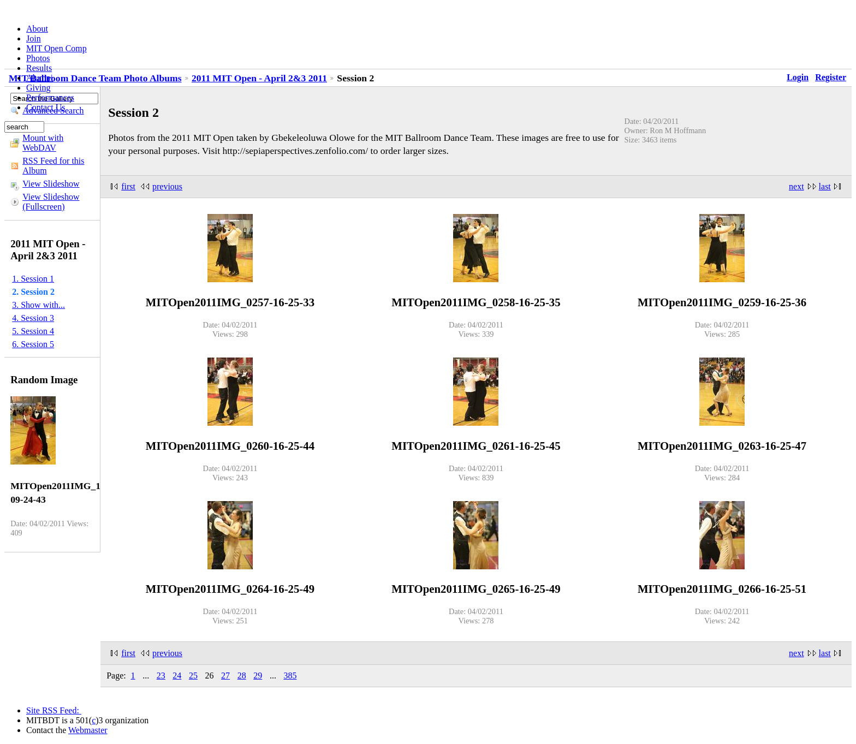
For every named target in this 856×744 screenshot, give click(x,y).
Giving (38, 87)
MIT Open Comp (56, 48)
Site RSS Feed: (53, 710)
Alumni (39, 77)
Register (830, 77)
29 (257, 675)
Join (33, 38)
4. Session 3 (33, 318)
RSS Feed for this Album (53, 165)
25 (193, 675)
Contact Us (46, 107)
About (37, 28)
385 (289, 675)
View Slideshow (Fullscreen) (50, 201)
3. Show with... (38, 304)
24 (177, 675)
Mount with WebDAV (42, 142)
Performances (50, 97)
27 (225, 675)
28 (241, 675)
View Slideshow (50, 183)
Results (39, 68)
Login (798, 77)
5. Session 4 (33, 331)
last (825, 186)
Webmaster (88, 730)
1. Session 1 (33, 278)
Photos (38, 58)
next (796, 186)
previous (167, 186)
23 (161, 675)
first (128, 186)
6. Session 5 (33, 344)
